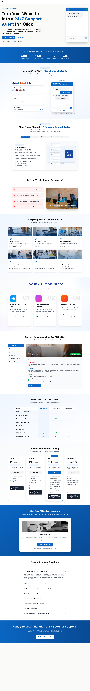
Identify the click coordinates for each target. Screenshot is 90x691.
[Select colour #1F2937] (30, 83)
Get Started (16, 472)
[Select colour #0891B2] (27, 83)
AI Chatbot (79, 40)
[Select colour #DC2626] (21, 83)
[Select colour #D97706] (23, 83)
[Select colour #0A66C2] (14, 83)
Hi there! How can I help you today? (28, 101)
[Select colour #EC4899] (25, 83)
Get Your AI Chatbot (8, 37)
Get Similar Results (34, 385)
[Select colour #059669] (18, 83)
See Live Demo (21, 37)
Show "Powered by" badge (18, 109)
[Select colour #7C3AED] (16, 83)
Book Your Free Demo (45, 544)
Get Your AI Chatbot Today (45, 636)
